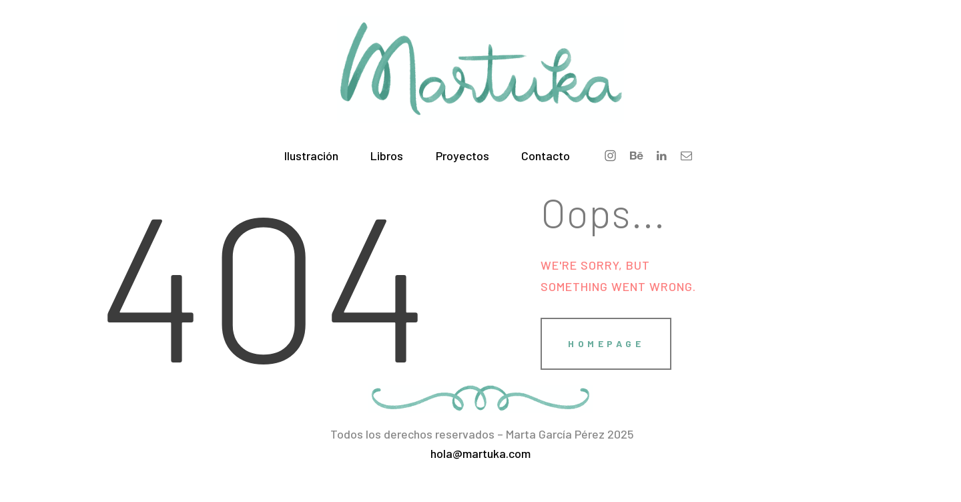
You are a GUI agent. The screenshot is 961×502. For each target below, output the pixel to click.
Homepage (606, 343)
